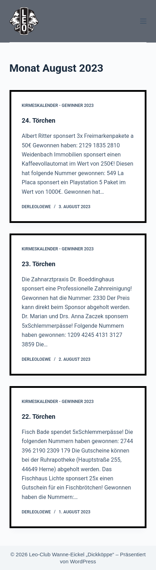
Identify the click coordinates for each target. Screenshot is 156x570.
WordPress (83, 561)
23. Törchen (38, 264)
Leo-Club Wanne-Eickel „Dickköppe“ (71, 554)
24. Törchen (38, 120)
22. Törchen (38, 416)
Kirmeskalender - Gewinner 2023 (58, 105)
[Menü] (143, 21)
